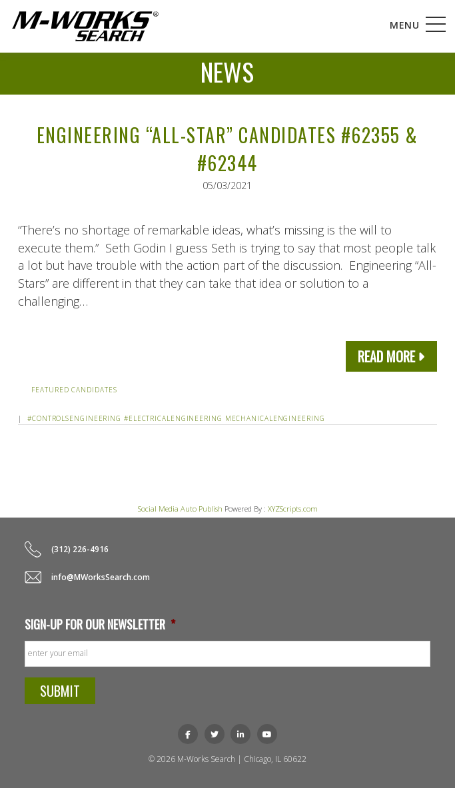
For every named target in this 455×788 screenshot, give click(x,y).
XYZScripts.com (293, 509)
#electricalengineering (173, 418)
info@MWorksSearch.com (100, 577)
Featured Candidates (74, 389)
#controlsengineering (74, 418)
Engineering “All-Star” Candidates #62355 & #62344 (227, 149)
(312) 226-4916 (80, 549)
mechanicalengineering (275, 418)
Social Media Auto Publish (180, 509)
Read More (386, 356)
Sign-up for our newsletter (100, 624)
